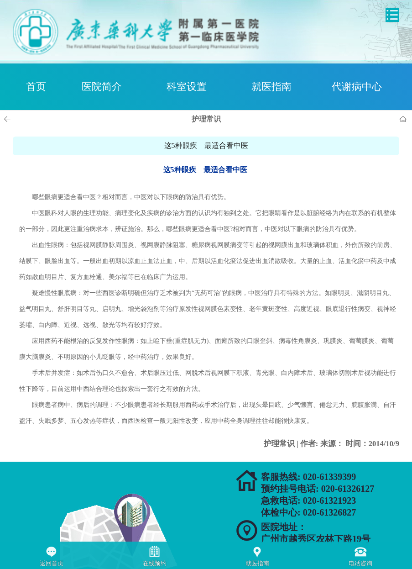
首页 (36, 86)
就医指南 (271, 86)
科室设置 (187, 86)
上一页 (8, 119)
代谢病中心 (357, 86)
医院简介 (102, 86)
